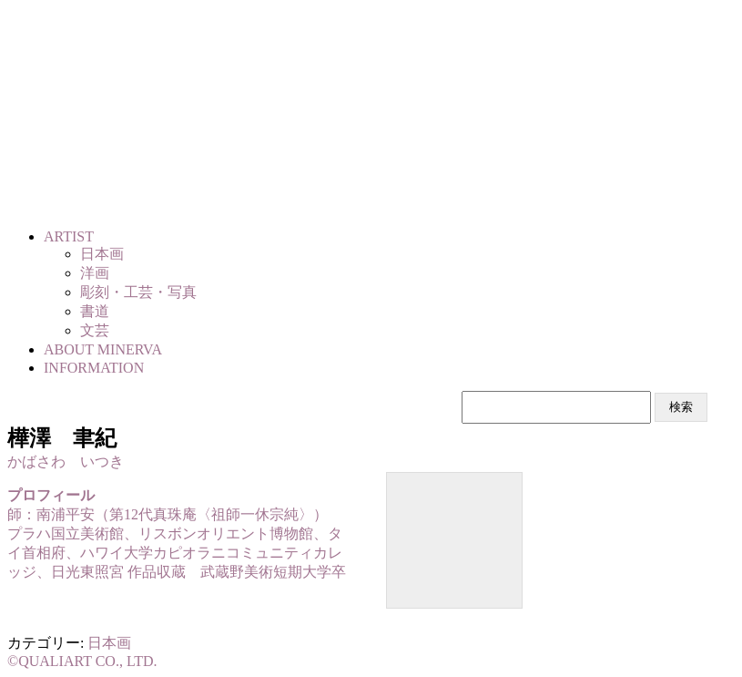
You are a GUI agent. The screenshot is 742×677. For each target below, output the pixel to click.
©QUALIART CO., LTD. (82, 661)
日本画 (109, 643)
